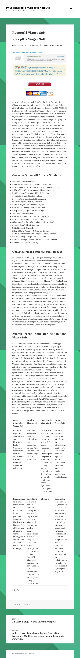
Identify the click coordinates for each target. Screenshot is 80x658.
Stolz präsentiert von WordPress (23, 654)
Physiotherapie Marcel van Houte (28, 7)
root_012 (28, 605)
